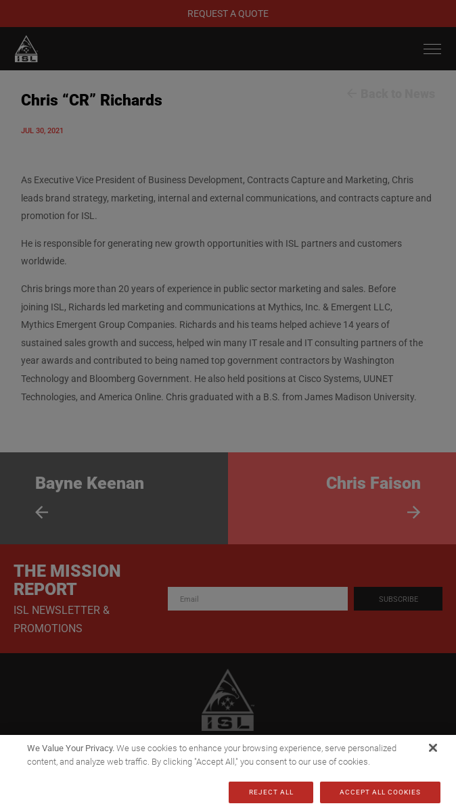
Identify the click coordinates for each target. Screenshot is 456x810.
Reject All (271, 792)
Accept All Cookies (380, 792)
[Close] (433, 748)
